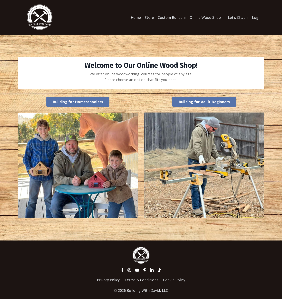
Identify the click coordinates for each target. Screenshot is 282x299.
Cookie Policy (174, 279)
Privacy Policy (108, 279)
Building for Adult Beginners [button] (204, 101)
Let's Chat (238, 17)
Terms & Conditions (141, 279)
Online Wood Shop (207, 17)
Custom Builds (172, 17)
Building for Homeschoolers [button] (78, 101)
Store (149, 17)
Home (136, 17)
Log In (257, 17)
